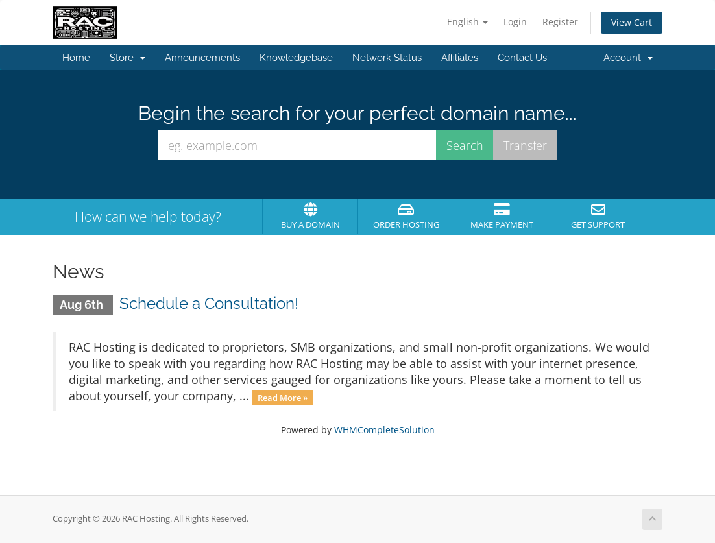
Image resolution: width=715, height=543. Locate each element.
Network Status (387, 58)
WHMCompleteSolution (384, 430)
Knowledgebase (296, 58)
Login (515, 22)
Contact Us (522, 58)
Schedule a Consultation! (208, 303)
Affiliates (459, 58)
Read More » (283, 397)
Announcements (202, 58)
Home (76, 58)
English (467, 22)
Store (127, 58)
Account (628, 58)
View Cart (631, 22)
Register (560, 22)
